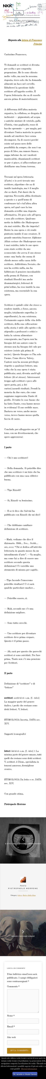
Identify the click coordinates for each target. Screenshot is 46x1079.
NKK (7, 5)
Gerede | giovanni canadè (23, 936)
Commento (13, 987)
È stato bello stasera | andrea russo (23, 844)
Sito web (11, 1037)
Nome (11, 1016)
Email (11, 1027)
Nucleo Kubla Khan (29, 895)
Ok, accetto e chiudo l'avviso (25, 1074)
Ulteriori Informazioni (29, 1069)
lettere (20, 895)
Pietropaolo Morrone (23, 888)
